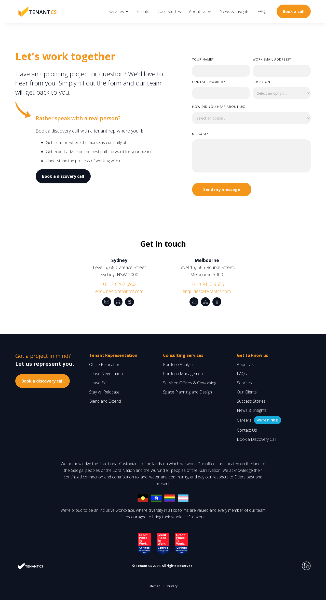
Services (244, 383)
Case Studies (169, 11)
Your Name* (203, 59)
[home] (37, 11)
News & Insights (234, 11)
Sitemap (154, 586)
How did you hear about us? (219, 107)
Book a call (294, 11)
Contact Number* (208, 82)
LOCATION (261, 82)
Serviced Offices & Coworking (189, 383)
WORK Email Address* (272, 59)
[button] (118, 11)
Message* (200, 134)
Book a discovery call (63, 176)
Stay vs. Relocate (104, 392)
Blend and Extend (105, 401)
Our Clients (247, 392)
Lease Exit (98, 383)
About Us (245, 364)
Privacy (172, 586)
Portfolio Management (183, 373)
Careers (244, 420)
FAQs (262, 11)
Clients (143, 11)
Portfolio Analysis (178, 364)
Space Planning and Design (187, 392)
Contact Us (247, 430)
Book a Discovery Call (256, 439)
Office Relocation (104, 364)
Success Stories (251, 401)
